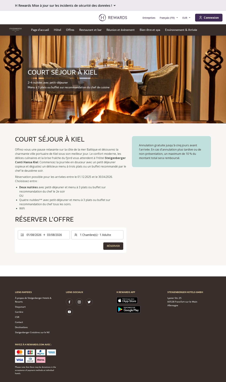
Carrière (19, 312)
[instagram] (79, 301)
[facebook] (69, 301)
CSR (17, 317)
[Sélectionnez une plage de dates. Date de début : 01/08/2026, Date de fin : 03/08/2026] (44, 234)
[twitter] (89, 301)
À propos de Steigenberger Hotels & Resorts (33, 300)
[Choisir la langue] (169, 17)
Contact (19, 322)
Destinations (21, 327)
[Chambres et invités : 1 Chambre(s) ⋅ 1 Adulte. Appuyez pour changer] (97, 234)
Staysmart (20, 307)
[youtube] (69, 311)
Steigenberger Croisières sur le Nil (32, 332)
